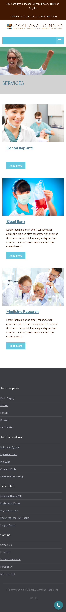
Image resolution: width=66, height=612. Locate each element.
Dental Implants (19, 148)
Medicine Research (22, 311)
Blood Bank (15, 221)
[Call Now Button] (58, 605)
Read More (15, 165)
